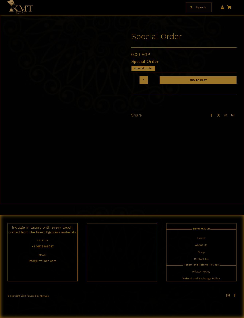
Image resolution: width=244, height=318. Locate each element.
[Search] (191, 7)
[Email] (233, 115)
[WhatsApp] (225, 115)
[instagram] (228, 295)
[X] (218, 115)
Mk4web (44, 296)
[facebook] (235, 295)
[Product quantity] (144, 80)
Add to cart (198, 80)
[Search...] (199, 7)
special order (144, 61)
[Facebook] (211, 115)
